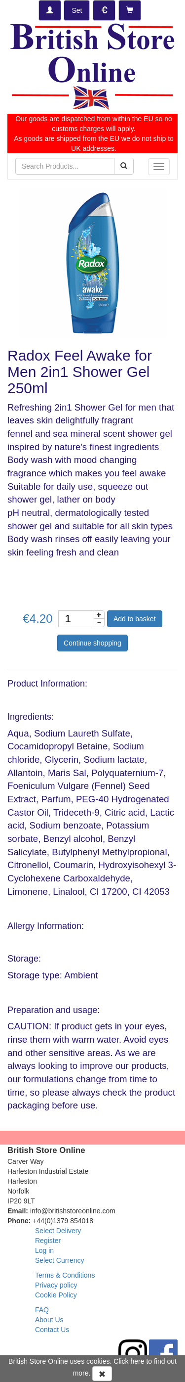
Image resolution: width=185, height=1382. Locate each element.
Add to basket (134, 619)
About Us (49, 1320)
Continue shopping (92, 643)
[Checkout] (129, 10)
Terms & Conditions (65, 1275)
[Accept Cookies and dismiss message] (102, 1373)
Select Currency (59, 1260)
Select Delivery (58, 1231)
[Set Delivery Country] (77, 10)
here (138, 1361)
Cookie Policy (56, 1295)
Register (48, 1240)
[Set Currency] (104, 10)
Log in (44, 1250)
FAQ (42, 1310)
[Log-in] (49, 10)
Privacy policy (56, 1285)
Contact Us (52, 1330)
